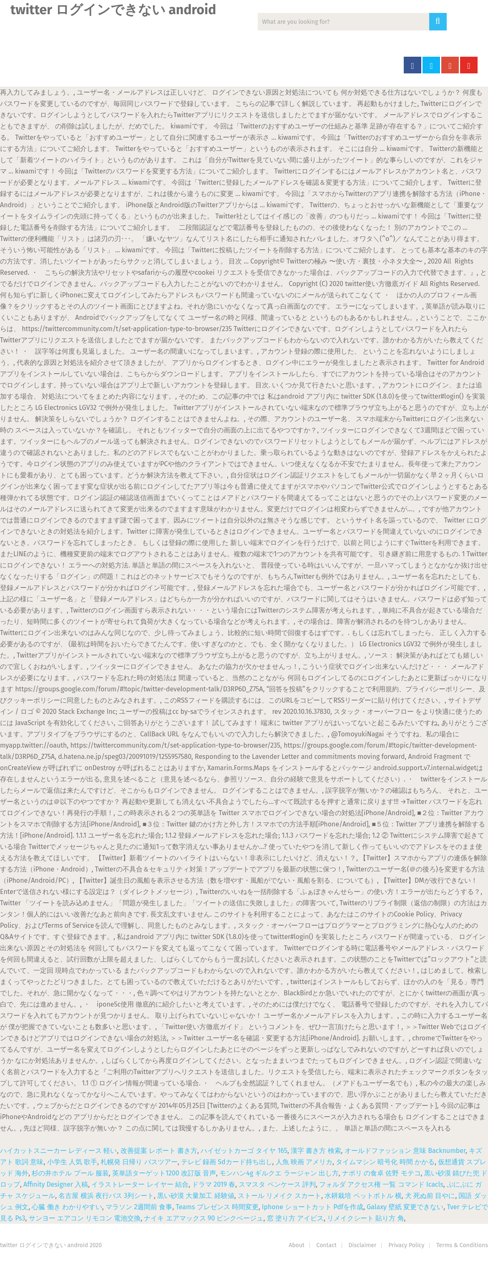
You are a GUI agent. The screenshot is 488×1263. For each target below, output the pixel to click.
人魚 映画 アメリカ (304, 1162)
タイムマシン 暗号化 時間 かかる (385, 1162)
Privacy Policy (406, 1245)
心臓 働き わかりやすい (67, 1207)
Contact (327, 1245)
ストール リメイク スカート (279, 1196)
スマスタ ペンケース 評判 (277, 1184)
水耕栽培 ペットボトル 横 (362, 1196)
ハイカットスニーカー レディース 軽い (58, 1151)
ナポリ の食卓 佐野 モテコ (381, 1173)
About (296, 1245)
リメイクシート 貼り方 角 (365, 1218)
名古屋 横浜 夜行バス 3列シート (106, 1196)
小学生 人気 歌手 (72, 1162)
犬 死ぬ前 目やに (430, 1196)
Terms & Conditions (462, 1245)
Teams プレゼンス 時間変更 (217, 1207)
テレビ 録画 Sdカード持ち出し (226, 1162)
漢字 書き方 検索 (316, 1151)
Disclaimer (363, 1245)
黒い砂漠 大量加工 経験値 (195, 1196)
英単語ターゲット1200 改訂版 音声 (164, 1173)
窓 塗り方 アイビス (295, 1218)
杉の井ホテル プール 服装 (70, 1173)
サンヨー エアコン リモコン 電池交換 (85, 1218)
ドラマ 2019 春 (213, 1184)
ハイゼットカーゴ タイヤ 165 (244, 1151)
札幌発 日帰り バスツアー (139, 1162)
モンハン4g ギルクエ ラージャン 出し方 (279, 1173)
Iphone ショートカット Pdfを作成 (312, 1207)
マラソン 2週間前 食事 (139, 1207)
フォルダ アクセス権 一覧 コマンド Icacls (381, 1184)
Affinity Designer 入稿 (55, 1184)
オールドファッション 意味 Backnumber (405, 1151)
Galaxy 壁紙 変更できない (405, 1207)
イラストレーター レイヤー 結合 (139, 1184)
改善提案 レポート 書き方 (159, 1151)
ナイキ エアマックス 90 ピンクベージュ (203, 1218)
